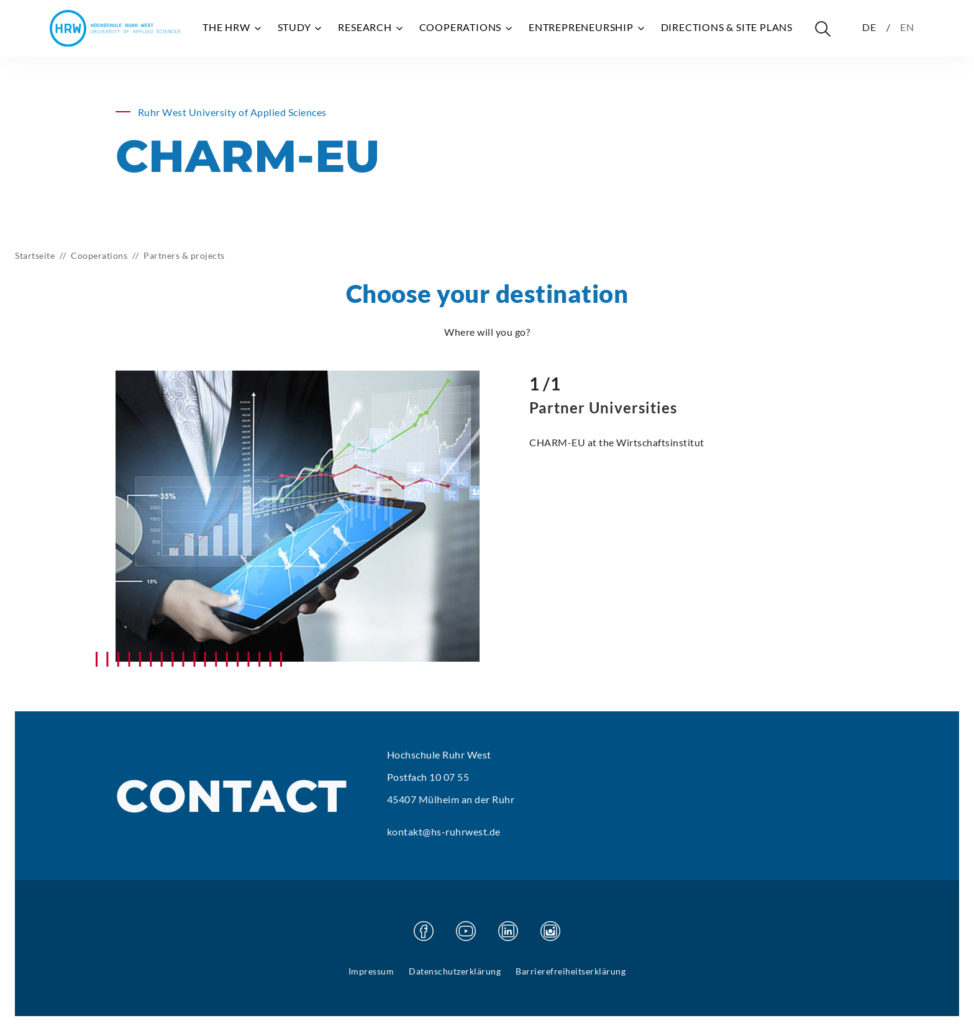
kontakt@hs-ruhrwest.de (444, 831)
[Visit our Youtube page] (466, 931)
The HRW (232, 27)
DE (869, 27)
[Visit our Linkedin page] (508, 931)
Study (301, 27)
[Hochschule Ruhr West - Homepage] (115, 28)
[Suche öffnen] (822, 28)
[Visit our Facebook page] (423, 931)
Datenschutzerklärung (455, 971)
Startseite (35, 255)
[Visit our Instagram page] (550, 931)
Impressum (371, 971)
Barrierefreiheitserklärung (571, 971)
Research (371, 27)
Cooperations (466, 27)
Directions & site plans (727, 27)
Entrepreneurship (587, 27)
